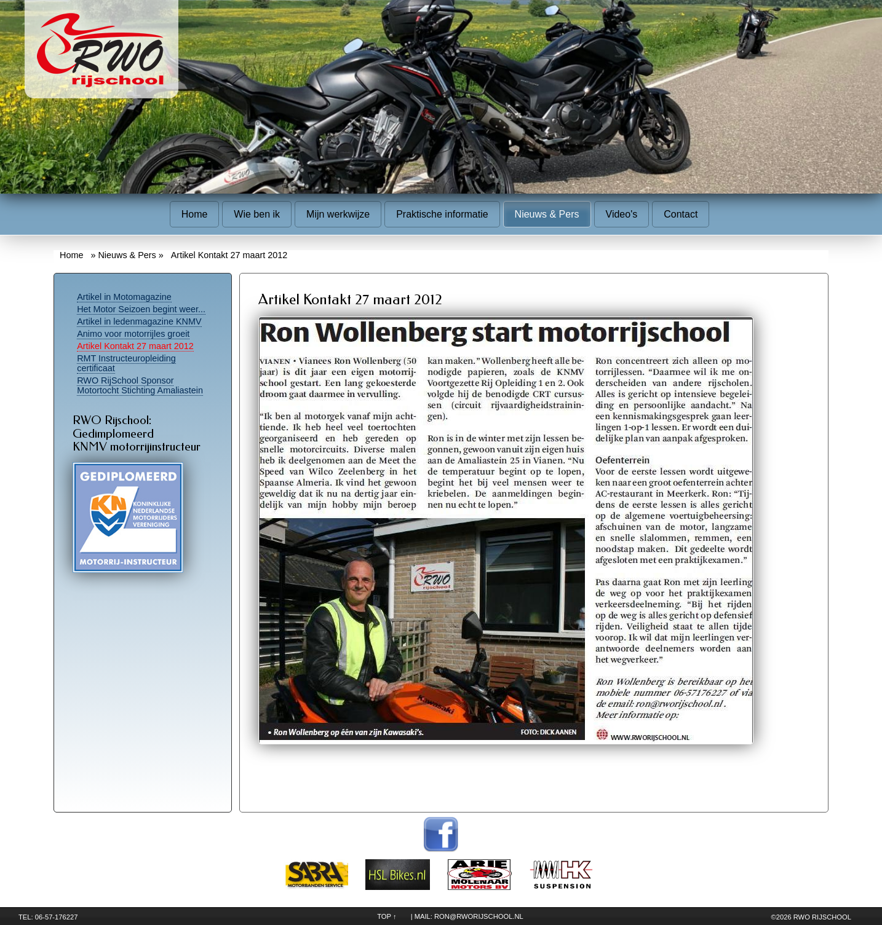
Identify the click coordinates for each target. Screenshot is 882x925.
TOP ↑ (386, 916)
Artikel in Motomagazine (124, 297)
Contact (680, 214)
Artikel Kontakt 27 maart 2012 (135, 346)
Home (194, 214)
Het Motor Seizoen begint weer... (141, 309)
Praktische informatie (442, 214)
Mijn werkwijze (338, 214)
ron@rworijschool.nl (478, 916)
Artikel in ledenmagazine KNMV (139, 321)
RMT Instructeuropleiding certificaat (126, 363)
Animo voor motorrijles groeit (133, 334)
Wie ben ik (257, 214)
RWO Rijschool (822, 917)
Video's (622, 214)
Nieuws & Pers (547, 214)
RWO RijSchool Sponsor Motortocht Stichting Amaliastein (140, 385)
